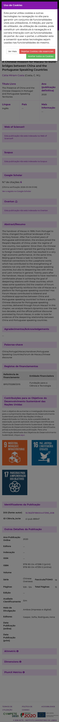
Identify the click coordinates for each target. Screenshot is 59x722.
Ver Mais (12, 51)
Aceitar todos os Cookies (40, 56)
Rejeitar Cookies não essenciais (37, 51)
